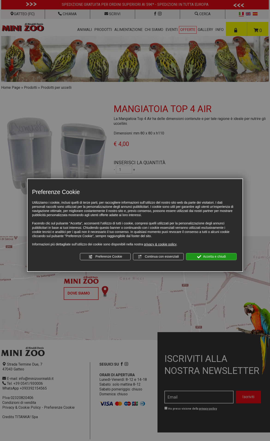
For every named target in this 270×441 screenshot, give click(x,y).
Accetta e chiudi (211, 257)
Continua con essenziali (158, 257)
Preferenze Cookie (105, 257)
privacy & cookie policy (160, 244)
